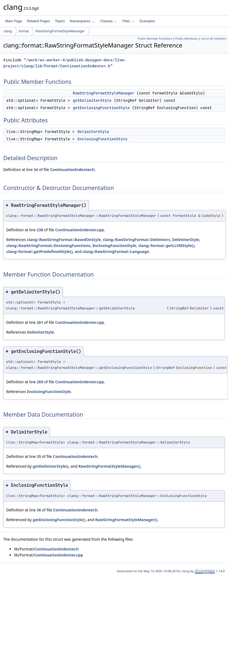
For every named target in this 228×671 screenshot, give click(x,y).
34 (36, 169)
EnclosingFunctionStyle (102, 139)
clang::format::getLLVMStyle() (166, 245)
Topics (60, 21)
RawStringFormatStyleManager (60, 31)
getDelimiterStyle (92, 100)
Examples (147, 21)
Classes (108, 21)
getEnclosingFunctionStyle (101, 107)
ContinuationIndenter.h (72, 169)
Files (128, 21)
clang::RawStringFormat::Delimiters (136, 239)
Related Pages (38, 21)
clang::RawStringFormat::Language (115, 251)
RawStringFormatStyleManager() (109, 466)
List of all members (214, 38)
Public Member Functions (155, 38)
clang (8, 31)
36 (39, 509)
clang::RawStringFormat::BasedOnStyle (64, 239)
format (24, 31)
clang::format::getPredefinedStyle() (39, 251)
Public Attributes (186, 38)
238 (40, 229)
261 (40, 322)
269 (40, 381)
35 (39, 456)
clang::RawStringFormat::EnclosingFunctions (48, 245)
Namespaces (82, 21)
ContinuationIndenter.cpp (79, 229)
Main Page (13, 21)
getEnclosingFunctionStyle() (59, 519)
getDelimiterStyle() (51, 466)
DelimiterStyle (93, 131)
